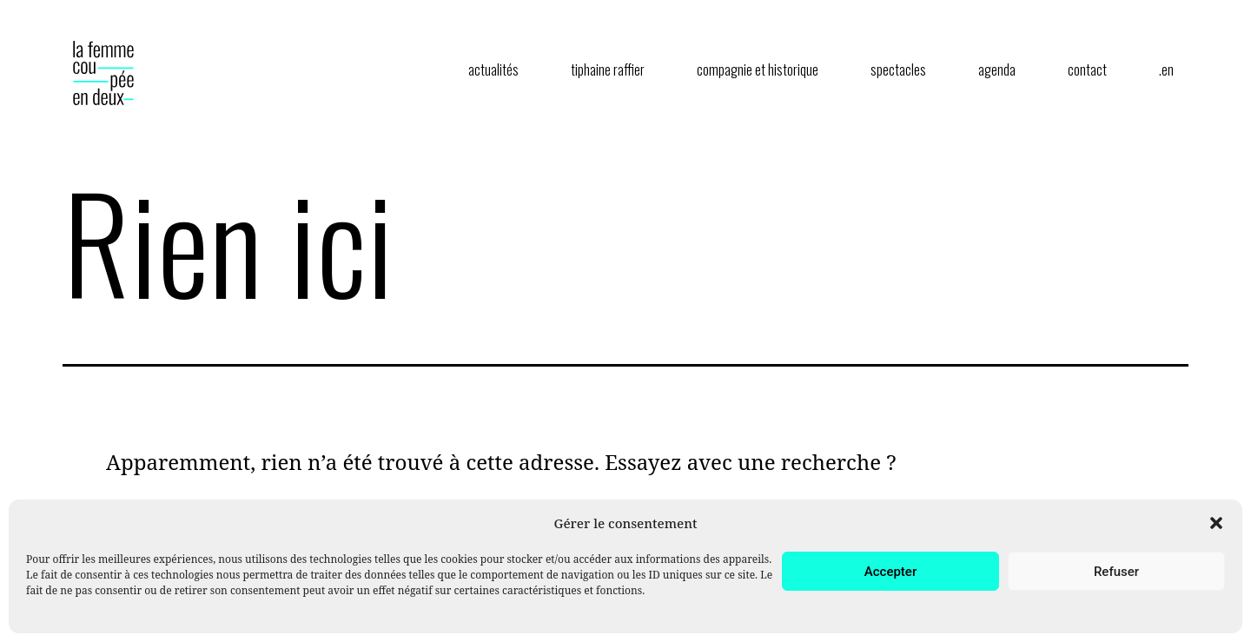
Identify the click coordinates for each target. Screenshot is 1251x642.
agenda (997, 69)
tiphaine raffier (608, 69)
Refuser (1116, 571)
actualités (493, 69)
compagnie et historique (757, 69)
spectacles (898, 69)
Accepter (890, 571)
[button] (1216, 523)
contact (1087, 69)
